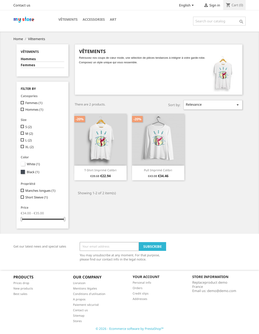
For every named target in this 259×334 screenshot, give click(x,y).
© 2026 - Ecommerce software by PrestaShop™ (130, 328)
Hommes (28, 59)
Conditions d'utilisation (89, 294)
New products (23, 288)
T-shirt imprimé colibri (100, 170)
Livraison (79, 283)
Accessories (94, 19)
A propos (79, 299)
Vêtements (68, 19)
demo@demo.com (221, 290)
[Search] (219, 21)
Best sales (20, 294)
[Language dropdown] (187, 5)
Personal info (142, 282)
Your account (146, 276)
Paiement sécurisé (86, 305)
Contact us (21, 5)
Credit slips (141, 293)
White (33, 164)
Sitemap (79, 315)
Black (33, 172)
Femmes (28, 65)
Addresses (140, 299)
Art (113, 19)
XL (29, 147)
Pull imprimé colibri (158, 170)
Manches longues (40, 190)
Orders (137, 288)
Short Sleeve (36, 197)
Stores (77, 321)
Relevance (213, 104)
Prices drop (21, 283)
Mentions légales (85, 288)
